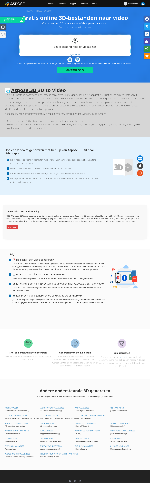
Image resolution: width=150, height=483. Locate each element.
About (94, 4)
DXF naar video (52, 415)
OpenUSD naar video (119, 446)
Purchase (62, 4)
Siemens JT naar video (120, 423)
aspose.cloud (86, 27)
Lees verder (12, 227)
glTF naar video (47, 423)
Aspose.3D (24, 90)
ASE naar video (117, 408)
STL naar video (11, 438)
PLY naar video (46, 431)
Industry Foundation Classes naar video (59, 454)
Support (73, 4)
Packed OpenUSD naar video (17, 454)
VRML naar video (82, 438)
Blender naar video (84, 446)
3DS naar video (12, 408)
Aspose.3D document (94, 113)
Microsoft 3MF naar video (52, 408)
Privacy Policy (126, 63)
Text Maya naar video (14, 446)
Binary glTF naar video (85, 423)
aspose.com (72, 27)
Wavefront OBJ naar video (17, 431)
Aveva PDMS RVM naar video (122, 431)
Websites (84, 4)
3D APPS (29, 11)
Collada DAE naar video (16, 415)
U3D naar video (47, 438)
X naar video (116, 438)
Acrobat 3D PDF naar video (87, 431)
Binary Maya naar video (51, 446)
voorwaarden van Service (107, 63)
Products (51, 4)
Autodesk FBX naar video (16, 423)
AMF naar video (82, 408)
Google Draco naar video (93, 415)
